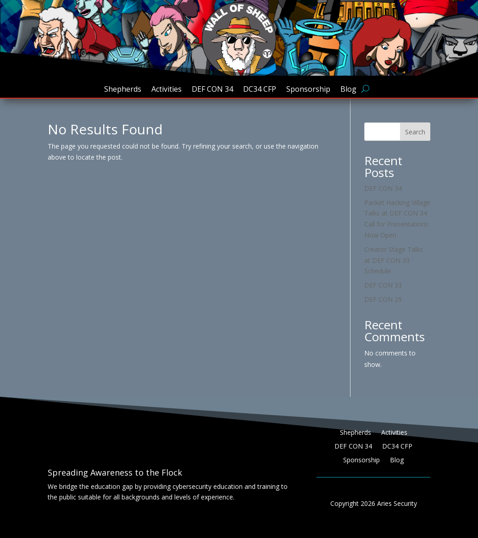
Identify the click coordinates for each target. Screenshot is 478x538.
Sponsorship (308, 90)
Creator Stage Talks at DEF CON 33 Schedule (393, 260)
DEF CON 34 (212, 90)
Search (415, 132)
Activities (166, 90)
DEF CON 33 (383, 285)
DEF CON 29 (383, 299)
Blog (348, 90)
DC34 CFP (259, 90)
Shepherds (122, 90)
